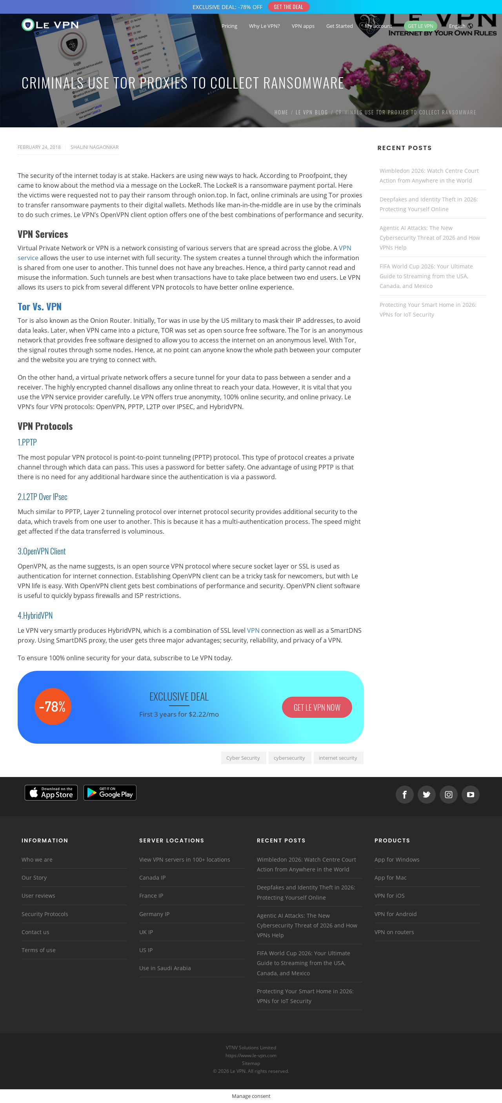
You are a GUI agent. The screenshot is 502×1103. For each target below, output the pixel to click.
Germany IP (154, 914)
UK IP (146, 932)
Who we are (37, 859)
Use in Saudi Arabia (165, 968)
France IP (151, 895)
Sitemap (251, 1063)
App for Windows (397, 859)
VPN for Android (396, 914)
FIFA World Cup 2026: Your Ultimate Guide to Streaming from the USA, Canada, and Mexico (426, 276)
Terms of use (39, 950)
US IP (146, 950)
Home (281, 112)
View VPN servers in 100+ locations (184, 859)
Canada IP (152, 877)
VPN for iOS (390, 895)
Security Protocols (45, 914)
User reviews (38, 895)
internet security (338, 757)
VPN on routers (394, 932)
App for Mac (391, 877)
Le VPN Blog (312, 112)
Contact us (35, 932)
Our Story (34, 877)
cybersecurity (289, 757)
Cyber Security (243, 757)
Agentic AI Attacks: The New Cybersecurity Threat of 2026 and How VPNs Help (430, 237)
